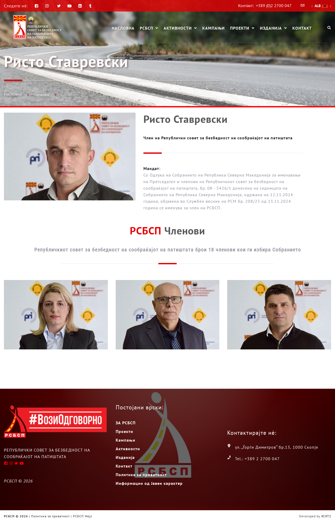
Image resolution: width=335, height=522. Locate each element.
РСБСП (146, 28)
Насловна (123, 28)
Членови (41, 94)
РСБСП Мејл (82, 516)
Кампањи (213, 28)
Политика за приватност (141, 474)
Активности (178, 28)
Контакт (302, 28)
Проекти (239, 28)
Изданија (271, 28)
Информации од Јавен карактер (149, 483)
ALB (321, 5)
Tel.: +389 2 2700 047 (257, 458)
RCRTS (326, 516)
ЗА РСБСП (126, 422)
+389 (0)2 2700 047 (274, 5)
